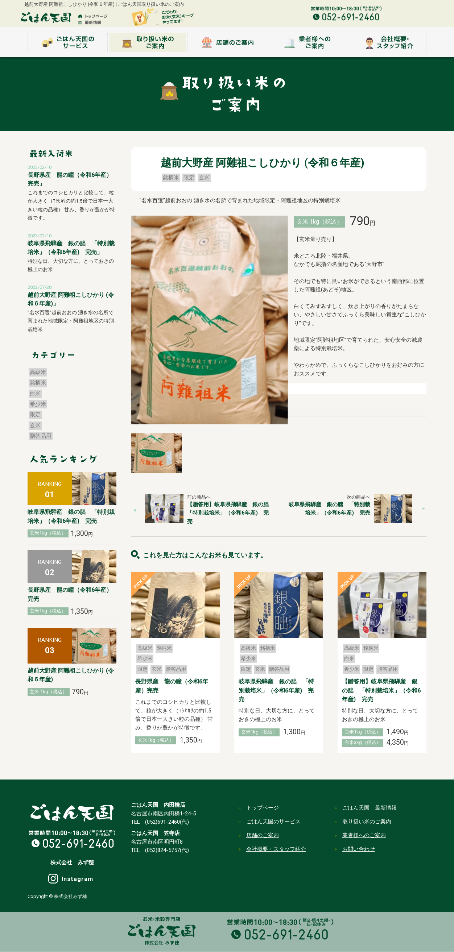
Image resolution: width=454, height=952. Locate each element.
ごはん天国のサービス (273, 821)
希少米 (145, 658)
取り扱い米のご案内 (366, 821)
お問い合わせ (358, 849)
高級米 (145, 648)
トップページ (262, 808)
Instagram (77, 879)
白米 (349, 658)
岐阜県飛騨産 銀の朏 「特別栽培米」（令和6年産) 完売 (276, 690)
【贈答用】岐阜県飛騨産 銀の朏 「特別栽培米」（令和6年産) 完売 (230, 512)
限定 (188, 177)
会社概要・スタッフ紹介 (276, 849)
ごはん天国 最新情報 (369, 808)
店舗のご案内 (262, 835)
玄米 (204, 177)
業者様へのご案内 (364, 835)
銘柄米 (171, 177)
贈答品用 (176, 669)
